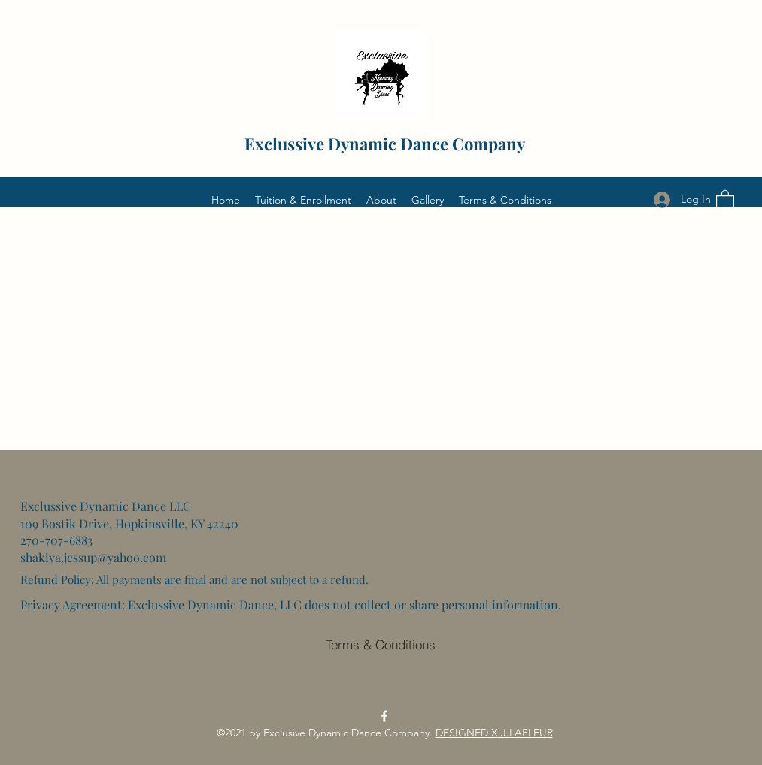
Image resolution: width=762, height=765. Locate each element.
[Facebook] (384, 716)
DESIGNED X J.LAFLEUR (494, 732)
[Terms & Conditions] (381, 644)
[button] (725, 199)
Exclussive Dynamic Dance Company (384, 143)
